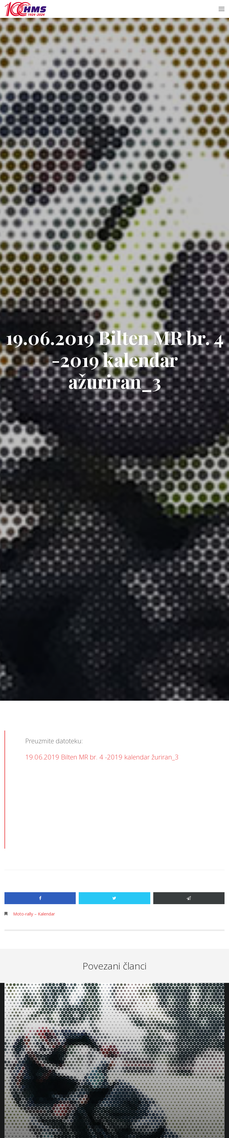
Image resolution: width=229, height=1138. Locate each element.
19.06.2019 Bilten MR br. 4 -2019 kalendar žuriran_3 (102, 756)
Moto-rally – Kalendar (34, 914)
